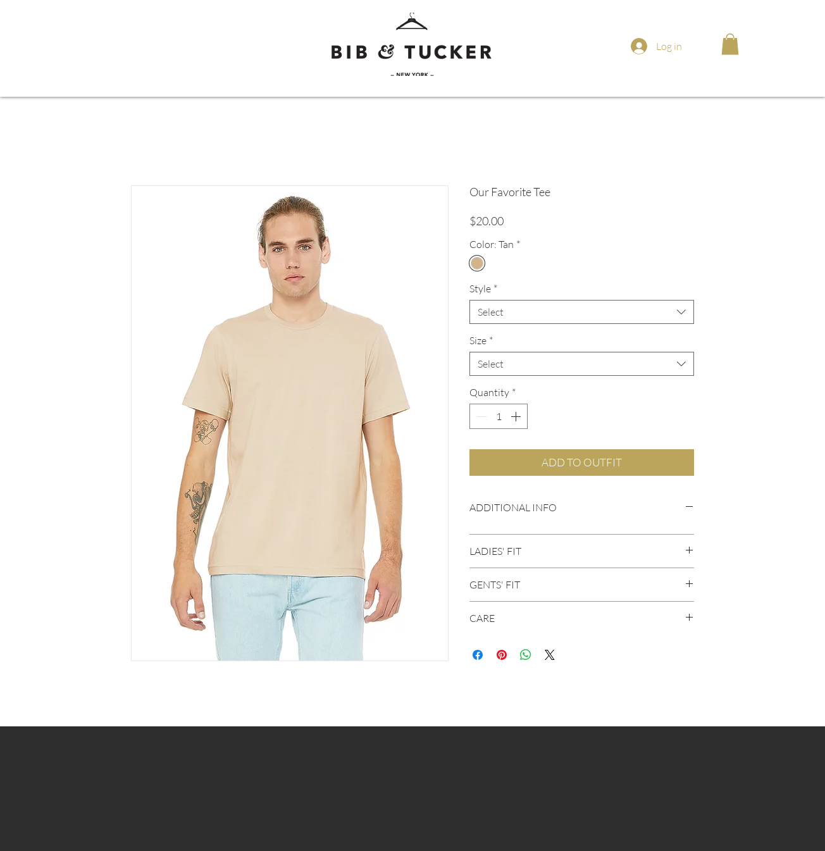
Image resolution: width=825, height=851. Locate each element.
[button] (730, 44)
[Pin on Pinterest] (501, 654)
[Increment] (517, 416)
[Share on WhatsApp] (525, 654)
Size (481, 340)
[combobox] (581, 312)
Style (483, 288)
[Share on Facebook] (477, 654)
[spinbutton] (498, 416)
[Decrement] (480, 416)
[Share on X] (549, 654)
